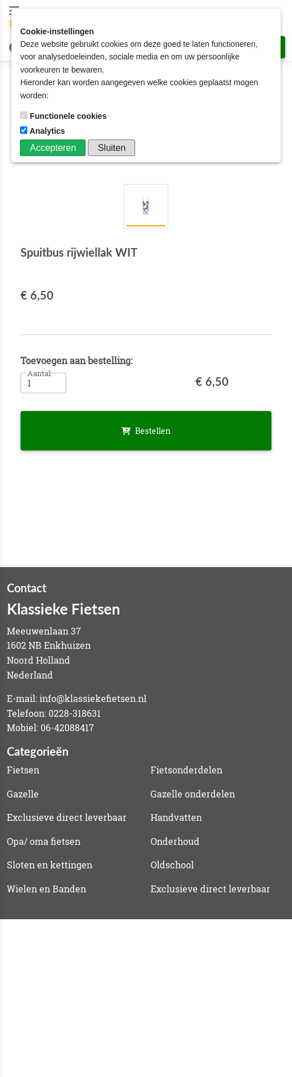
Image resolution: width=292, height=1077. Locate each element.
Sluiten (111, 148)
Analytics (43, 130)
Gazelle (23, 794)
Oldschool (172, 865)
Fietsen (23, 770)
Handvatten (176, 817)
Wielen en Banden (46, 889)
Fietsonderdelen (186, 770)
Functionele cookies (64, 116)
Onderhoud (175, 841)
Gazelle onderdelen (193, 794)
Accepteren (53, 148)
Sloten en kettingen (49, 865)
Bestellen (146, 430)
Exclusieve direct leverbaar (67, 817)
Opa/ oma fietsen (43, 841)
